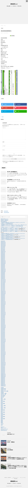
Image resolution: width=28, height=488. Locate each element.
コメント (4, 127)
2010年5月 (3, 368)
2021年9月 (3, 246)
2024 (2, 421)
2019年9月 (3, 264)
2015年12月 (3, 301)
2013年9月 (3, 328)
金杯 (2, 424)
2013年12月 (3, 325)
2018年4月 (3, 276)
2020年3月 (3, 257)
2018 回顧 (3, 414)
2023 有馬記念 (4, 221)
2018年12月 (3, 269)
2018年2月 (3, 278)
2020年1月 (3, 259)
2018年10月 (3, 271)
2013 (2, 402)
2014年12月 (3, 312)
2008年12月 (3, 384)
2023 (2, 420)
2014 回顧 (3, 405)
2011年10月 (3, 354)
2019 (2, 415)
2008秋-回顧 (3, 388)
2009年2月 (3, 382)
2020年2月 (3, 258)
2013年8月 (3, 329)
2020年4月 (3, 256)
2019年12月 (3, 260)
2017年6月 (3, 284)
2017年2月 (3, 288)
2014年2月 (3, 323)
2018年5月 (3, 274)
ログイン (2, 426)
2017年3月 (3, 287)
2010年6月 (3, 367)
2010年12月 (3, 362)
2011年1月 (3, 361)
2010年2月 (3, 371)
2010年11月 (3, 363)
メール (3, 145)
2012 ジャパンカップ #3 (12, 187)
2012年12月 (3, 339)
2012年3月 (3, 348)
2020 (2, 417)
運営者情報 (15, 478)
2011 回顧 (3, 399)
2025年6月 (3, 241)
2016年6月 (3, 294)
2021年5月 (3, 250)
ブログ (2, 423)
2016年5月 (3, 295)
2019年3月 (3, 266)
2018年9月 (3, 272)
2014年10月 (3, 314)
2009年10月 (3, 376)
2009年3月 (3, 381)
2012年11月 (3, 340)
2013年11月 (3, 326)
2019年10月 (3, 263)
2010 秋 (2, 396)
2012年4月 (3, 347)
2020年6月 (3, 253)
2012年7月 (3, 343)
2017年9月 (3, 283)
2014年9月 (3, 315)
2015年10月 (3, 304)
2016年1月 (3, 300)
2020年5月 (3, 255)
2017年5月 (3, 285)
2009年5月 (3, 378)
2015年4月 (3, 307)
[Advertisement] (14, 15)
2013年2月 (3, 336)
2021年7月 (3, 248)
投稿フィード (3, 427)
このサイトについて (15, 477)
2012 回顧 (3, 401)
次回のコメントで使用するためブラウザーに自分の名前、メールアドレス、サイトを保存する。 (13, 156)
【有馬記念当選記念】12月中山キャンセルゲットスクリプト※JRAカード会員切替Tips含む (17, 458)
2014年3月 (3, 322)
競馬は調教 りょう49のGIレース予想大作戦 (14, 483)
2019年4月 (3, 265)
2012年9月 (3, 342)
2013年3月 (3, 335)
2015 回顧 (3, 407)
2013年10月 (3, 327)
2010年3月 (3, 370)
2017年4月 (3, 286)
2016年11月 (3, 292)
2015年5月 (3, 306)
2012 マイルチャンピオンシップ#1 (14, 195)
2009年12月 (3, 374)
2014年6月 (3, 319)
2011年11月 (3, 353)
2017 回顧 (3, 412)
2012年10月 (3, 341)
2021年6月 (3, 249)
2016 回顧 (3, 409)
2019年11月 (3, 262)
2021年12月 (3, 244)
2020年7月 (3, 252)
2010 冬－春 (3, 394)
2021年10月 (3, 245)
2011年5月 (3, 356)
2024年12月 (3, 242)
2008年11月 (3, 385)
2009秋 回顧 (3, 393)
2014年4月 (3, 321)
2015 (2, 406)
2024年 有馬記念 (4, 220)
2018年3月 (3, 277)
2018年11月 (3, 270)
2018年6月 (3, 273)
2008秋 (2, 387)
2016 (2, 408)
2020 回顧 (3, 418)
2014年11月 (3, 313)
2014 (2, 404)
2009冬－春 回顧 (4, 391)
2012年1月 (3, 350)
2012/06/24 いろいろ (11, 203)
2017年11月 (3, 280)
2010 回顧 (3, 395)
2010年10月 (3, 364)
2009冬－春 (3, 389)
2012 (2, 116)
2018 (2, 413)
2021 (2, 419)
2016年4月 (3, 297)
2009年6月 (3, 377)
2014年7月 (3, 318)
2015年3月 (3, 308)
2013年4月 (3, 334)
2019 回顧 (3, 416)
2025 (2, 422)
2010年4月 (3, 369)
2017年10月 (3, 281)
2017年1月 (3, 290)
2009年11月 (3, 375)
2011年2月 (3, 360)
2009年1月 (3, 383)
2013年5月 (3, 333)
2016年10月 (3, 293)
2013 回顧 (3, 403)
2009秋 (2, 392)
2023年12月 (3, 243)
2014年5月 (3, 320)
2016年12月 (3, 291)
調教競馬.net (14, 4)
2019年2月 (3, 267)
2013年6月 (3, 332)
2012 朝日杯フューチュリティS (13, 179)
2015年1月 (3, 311)
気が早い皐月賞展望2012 (12, 171)
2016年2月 (3, 299)
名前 (3, 141)
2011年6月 (3, 355)
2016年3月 (3, 298)
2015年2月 (3, 309)
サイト (3, 149)
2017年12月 (3, 279)
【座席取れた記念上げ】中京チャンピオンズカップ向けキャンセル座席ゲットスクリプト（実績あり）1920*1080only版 (17, 467)
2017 (2, 411)
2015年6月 (3, 305)
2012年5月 (3, 346)
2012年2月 (3, 349)
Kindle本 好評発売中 (7, 477)
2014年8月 (3, 316)
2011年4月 (3, 357)
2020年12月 (3, 251)
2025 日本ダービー (4, 218)
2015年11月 (3, 302)
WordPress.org (4, 430)
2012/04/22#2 (6, 212)
